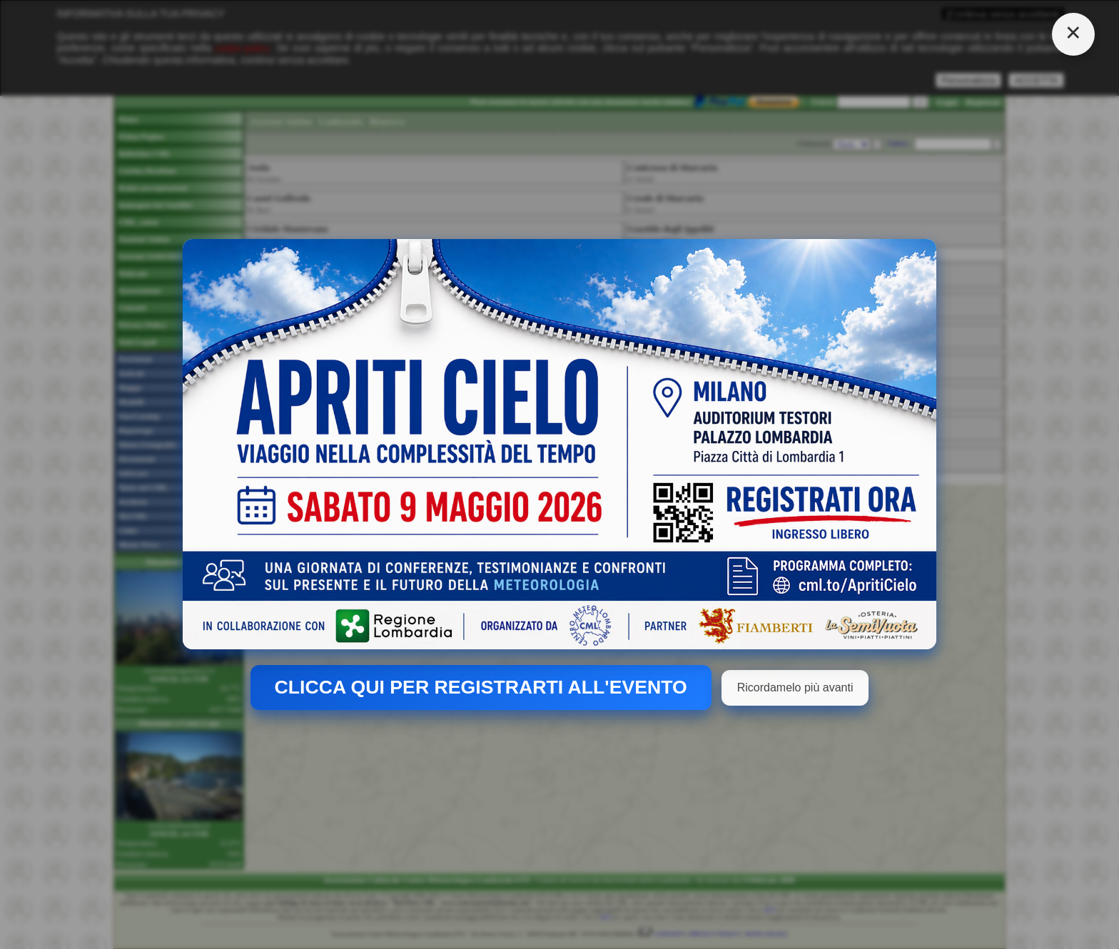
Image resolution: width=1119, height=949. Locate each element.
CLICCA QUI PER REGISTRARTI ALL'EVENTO (481, 687)
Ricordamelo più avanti (795, 687)
